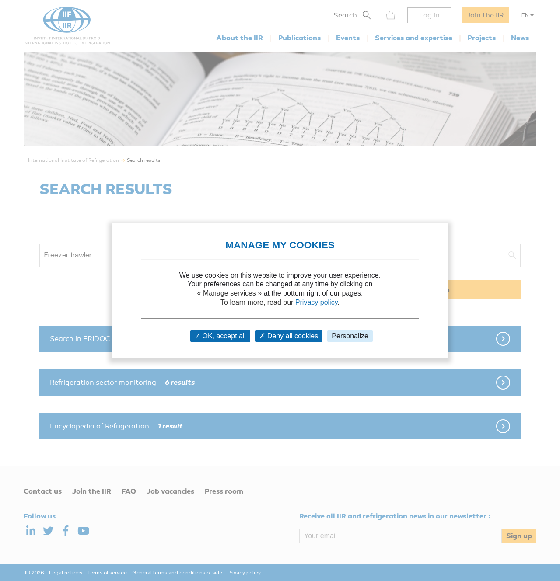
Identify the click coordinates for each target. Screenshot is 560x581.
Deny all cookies (288, 336)
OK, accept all (220, 336)
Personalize (350, 336)
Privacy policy (316, 302)
